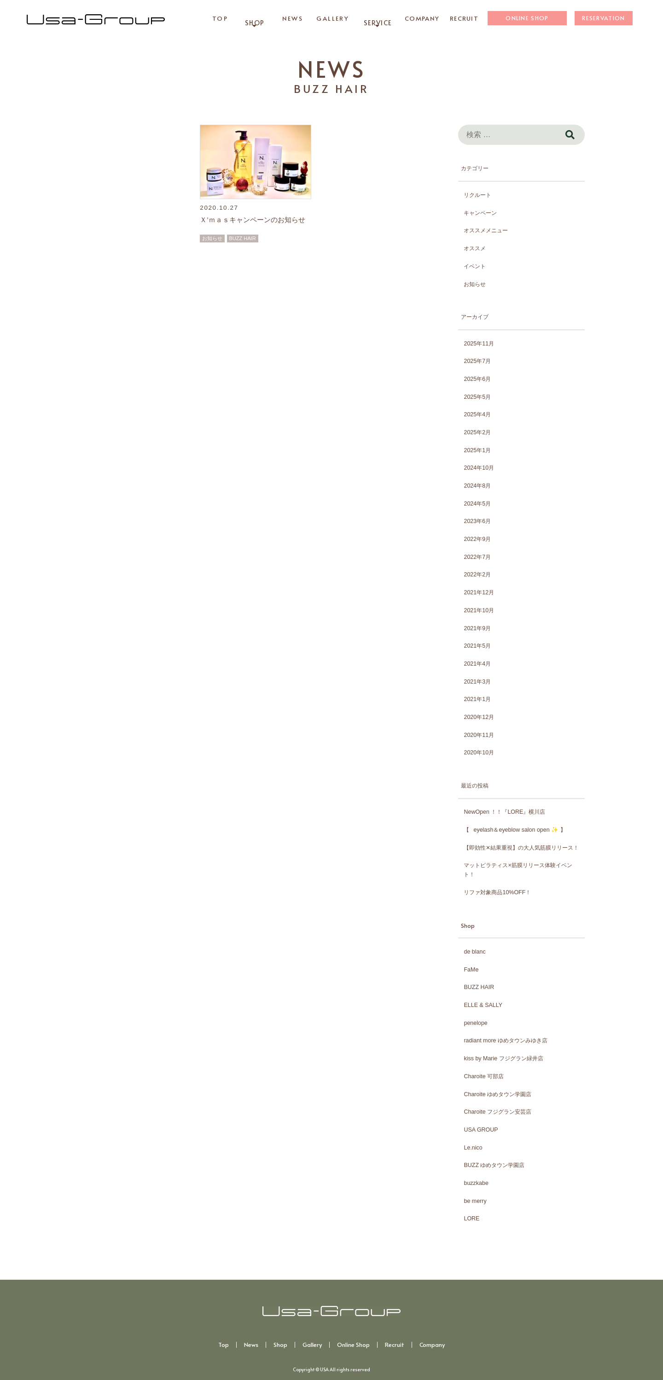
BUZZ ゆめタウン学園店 (494, 1165)
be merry (475, 1201)
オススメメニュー (486, 230)
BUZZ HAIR (242, 238)
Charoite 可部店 (484, 1076)
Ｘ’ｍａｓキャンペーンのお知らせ (252, 220)
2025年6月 (477, 379)
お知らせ (212, 238)
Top (223, 1345)
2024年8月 (477, 486)
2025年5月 (477, 397)
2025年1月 (477, 450)
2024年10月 (479, 468)
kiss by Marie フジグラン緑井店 (503, 1058)
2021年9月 (477, 628)
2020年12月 (479, 717)
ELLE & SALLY (483, 1005)
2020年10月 (479, 752)
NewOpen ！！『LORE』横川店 (504, 812)
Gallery (312, 1345)
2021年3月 (477, 681)
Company (432, 1345)
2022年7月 (477, 557)
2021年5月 (477, 646)
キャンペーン (480, 213)
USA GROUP (481, 1130)
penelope (475, 1023)
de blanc (474, 952)
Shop (280, 1345)
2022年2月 (477, 574)
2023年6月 (477, 521)
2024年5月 (477, 503)
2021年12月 (479, 592)
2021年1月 (477, 699)
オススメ (475, 248)
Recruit (394, 1345)
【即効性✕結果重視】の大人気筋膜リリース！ (521, 848)
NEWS (331, 68)
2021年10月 (479, 610)
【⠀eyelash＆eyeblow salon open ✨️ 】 (514, 830)
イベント (475, 266)
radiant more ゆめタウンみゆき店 (505, 1040)
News (251, 1345)
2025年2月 (477, 432)
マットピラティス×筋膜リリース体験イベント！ (518, 870)
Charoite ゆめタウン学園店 (497, 1094)
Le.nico (473, 1147)
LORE (471, 1218)
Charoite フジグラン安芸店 (497, 1112)
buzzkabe (476, 1183)
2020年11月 (479, 735)
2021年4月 (477, 664)
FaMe (471, 969)
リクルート (477, 195)
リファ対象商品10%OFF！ (497, 892)
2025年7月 (477, 361)
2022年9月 (477, 539)
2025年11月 (479, 343)
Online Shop (353, 1345)
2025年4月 (477, 414)
